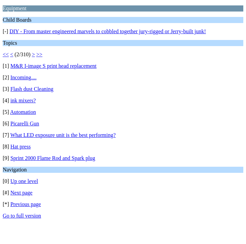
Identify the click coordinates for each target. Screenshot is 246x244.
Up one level (24, 181)
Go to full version (22, 216)
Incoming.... (23, 77)
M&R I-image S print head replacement (53, 66)
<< (6, 54)
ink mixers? (23, 100)
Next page (21, 193)
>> (39, 54)
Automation (23, 112)
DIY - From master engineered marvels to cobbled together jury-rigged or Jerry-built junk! (107, 31)
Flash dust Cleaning (31, 89)
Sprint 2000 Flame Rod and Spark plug (52, 158)
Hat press (20, 146)
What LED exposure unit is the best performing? (62, 135)
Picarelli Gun (24, 123)
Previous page (25, 204)
